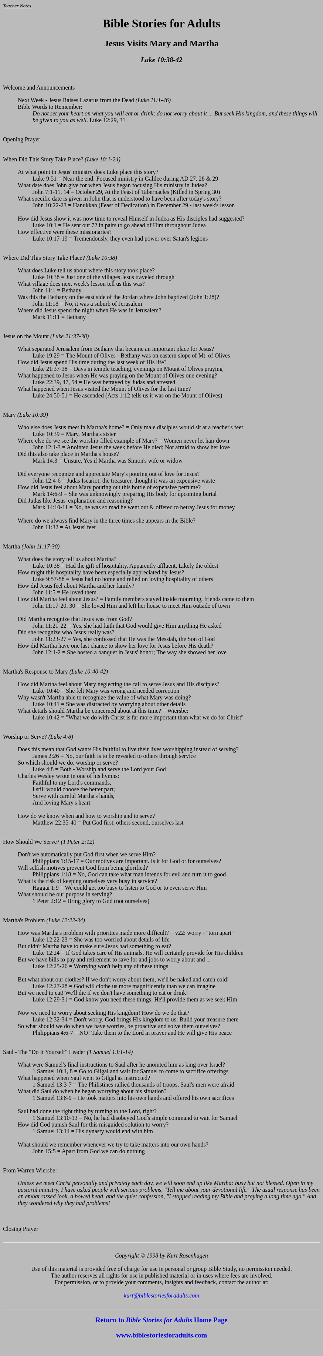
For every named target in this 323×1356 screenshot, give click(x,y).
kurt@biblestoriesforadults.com (161, 1295)
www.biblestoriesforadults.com (161, 1335)
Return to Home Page (161, 1320)
